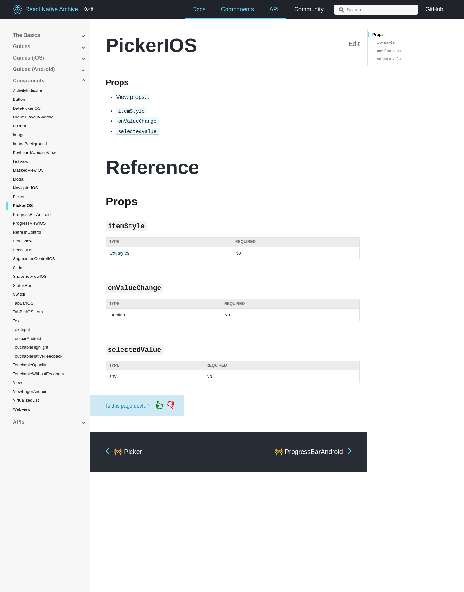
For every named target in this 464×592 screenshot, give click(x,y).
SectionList (23, 250)
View (17, 382)
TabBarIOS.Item (28, 311)
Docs (199, 9)
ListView (20, 161)
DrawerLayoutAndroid (33, 117)
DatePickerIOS (27, 108)
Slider (18, 267)
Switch (19, 294)
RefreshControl (27, 232)
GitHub (434, 9)
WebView (21, 409)
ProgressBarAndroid (32, 214)
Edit (354, 43)
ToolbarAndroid (27, 338)
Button (19, 99)
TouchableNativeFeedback (37, 356)
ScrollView (22, 241)
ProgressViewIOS (29, 223)
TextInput (21, 329)
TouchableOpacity (29, 364)
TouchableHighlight (30, 347)
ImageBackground (30, 143)
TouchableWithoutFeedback (38, 373)
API (274, 9)
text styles (119, 253)
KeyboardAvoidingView (34, 152)
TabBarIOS (23, 303)
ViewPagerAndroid (30, 391)
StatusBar (22, 285)
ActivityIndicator (27, 90)
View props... (133, 97)
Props (377, 35)
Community (309, 9)
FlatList (19, 126)
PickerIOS (23, 205)
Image (18, 134)
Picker (18, 196)
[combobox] (376, 10)
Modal (18, 179)
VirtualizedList (26, 400)
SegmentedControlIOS (34, 258)
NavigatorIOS (25, 187)
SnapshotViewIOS (30, 276)
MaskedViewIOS (28, 170)
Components (237, 9)
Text (17, 320)
